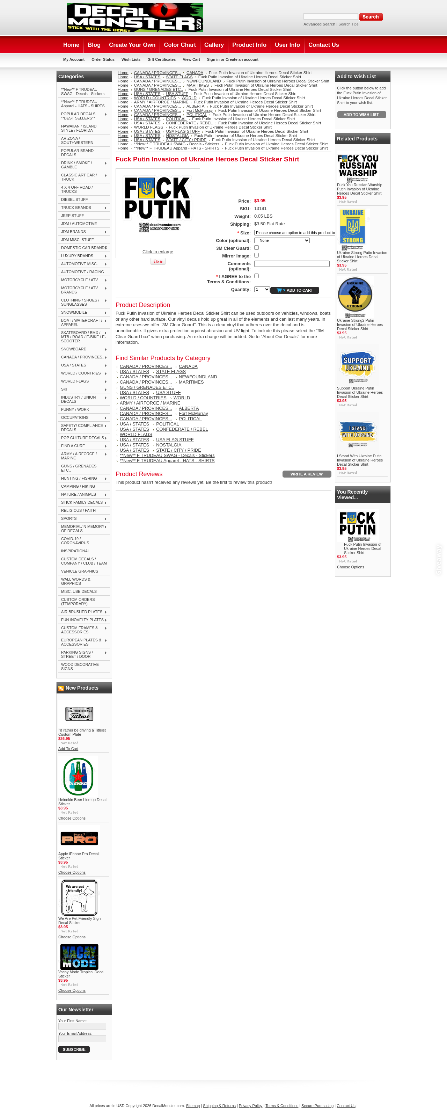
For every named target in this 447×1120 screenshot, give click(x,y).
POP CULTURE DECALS (82, 438)
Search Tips (348, 24)
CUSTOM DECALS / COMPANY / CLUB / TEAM (84, 561)
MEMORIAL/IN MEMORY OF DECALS (82, 528)
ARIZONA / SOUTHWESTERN (77, 140)
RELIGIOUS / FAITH (78, 510)
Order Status (103, 59)
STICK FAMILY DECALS (82, 502)
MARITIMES (197, 85)
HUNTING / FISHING (82, 478)
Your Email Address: (75, 1033)
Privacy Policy (251, 1106)
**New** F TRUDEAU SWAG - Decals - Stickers (82, 91)
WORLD (189, 98)
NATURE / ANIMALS (82, 494)
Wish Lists (131, 59)
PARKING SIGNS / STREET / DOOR (82, 654)
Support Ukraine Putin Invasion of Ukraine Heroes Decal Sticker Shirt (360, 392)
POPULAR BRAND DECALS (77, 152)
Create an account (242, 59)
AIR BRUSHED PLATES (82, 612)
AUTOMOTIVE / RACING (82, 272)
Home (123, 73)
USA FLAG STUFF (183, 131)
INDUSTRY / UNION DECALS (82, 399)
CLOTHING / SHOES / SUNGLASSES (82, 302)
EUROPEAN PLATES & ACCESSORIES (82, 642)
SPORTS (82, 518)
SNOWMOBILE (82, 312)
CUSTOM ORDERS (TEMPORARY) (78, 601)
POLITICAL (196, 114)
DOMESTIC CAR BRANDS (82, 248)
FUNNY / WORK (75, 409)
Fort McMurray (199, 110)
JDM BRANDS (82, 232)
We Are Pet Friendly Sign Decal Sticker (79, 920)
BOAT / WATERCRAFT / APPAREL (82, 322)
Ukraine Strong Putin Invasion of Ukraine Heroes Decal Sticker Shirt (362, 256)
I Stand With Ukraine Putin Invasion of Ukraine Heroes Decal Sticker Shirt (360, 460)
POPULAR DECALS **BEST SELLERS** (82, 116)
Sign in (213, 59)
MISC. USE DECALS (79, 591)
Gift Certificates (161, 59)
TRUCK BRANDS (82, 207)
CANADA (194, 73)
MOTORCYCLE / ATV (82, 280)
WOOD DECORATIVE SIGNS (80, 666)
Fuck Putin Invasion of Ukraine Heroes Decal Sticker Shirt (362, 548)
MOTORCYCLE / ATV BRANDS (82, 290)
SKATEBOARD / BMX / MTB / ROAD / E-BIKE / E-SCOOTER (82, 336)
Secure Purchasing (317, 1106)
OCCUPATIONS (82, 417)
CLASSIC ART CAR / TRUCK (82, 177)
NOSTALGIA (177, 135)
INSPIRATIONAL (75, 551)
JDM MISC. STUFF (77, 240)
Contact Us (346, 1106)
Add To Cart (68, 749)
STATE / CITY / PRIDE (186, 140)
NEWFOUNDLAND (203, 81)
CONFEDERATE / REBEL (189, 123)
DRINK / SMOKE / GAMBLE (82, 165)
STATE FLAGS (179, 77)
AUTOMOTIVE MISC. (82, 264)
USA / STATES (82, 365)
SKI (82, 389)
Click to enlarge (157, 251)
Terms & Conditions (281, 1106)
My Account (74, 59)
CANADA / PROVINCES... (82, 357)
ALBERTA (195, 106)
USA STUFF (177, 94)
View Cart (191, 59)
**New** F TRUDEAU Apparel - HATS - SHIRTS (83, 104)
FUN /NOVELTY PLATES (82, 620)
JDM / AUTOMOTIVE (79, 223)
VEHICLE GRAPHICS (79, 571)
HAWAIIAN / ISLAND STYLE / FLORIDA (78, 128)
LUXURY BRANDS (82, 256)
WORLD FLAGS (82, 381)
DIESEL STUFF (74, 199)
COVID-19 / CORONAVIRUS (75, 541)
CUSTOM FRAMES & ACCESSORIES (82, 630)
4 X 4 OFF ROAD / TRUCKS (77, 189)
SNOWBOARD (82, 349)
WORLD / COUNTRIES (82, 373)
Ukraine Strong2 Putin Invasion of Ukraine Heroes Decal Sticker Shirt (360, 324)
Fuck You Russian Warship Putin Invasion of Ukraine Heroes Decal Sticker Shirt (359, 189)
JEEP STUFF (72, 215)
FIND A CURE (82, 446)
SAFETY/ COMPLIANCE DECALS (82, 427)
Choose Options (72, 818)
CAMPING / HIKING (78, 486)
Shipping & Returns (219, 1106)
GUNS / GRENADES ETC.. (79, 468)
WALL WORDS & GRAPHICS (75, 581)
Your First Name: (72, 1021)
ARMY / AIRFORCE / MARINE (82, 456)
